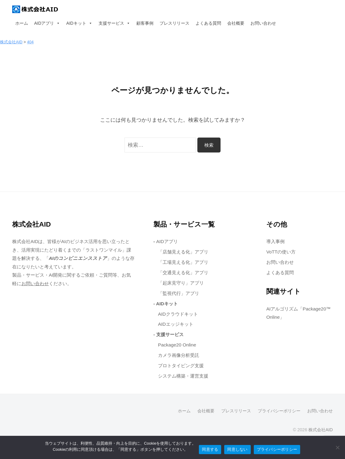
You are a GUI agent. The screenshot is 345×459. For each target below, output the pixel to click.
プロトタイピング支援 (181, 365)
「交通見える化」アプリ (183, 272)
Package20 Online (177, 344)
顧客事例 (144, 23)
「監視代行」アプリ (178, 293)
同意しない (237, 449)
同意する (210, 449)
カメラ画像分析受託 (178, 355)
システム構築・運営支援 (183, 375)
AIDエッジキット (175, 324)
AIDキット (79, 23)
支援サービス (114, 23)
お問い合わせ (263, 23)
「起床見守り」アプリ (181, 282)
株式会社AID (320, 429)
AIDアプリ (47, 23)
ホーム (21, 23)
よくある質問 (208, 23)
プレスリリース (174, 23)
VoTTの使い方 (281, 251)
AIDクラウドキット (178, 314)
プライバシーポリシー (279, 410)
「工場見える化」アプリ (183, 262)
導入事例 (275, 241)
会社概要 (235, 23)
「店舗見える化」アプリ (183, 251)
